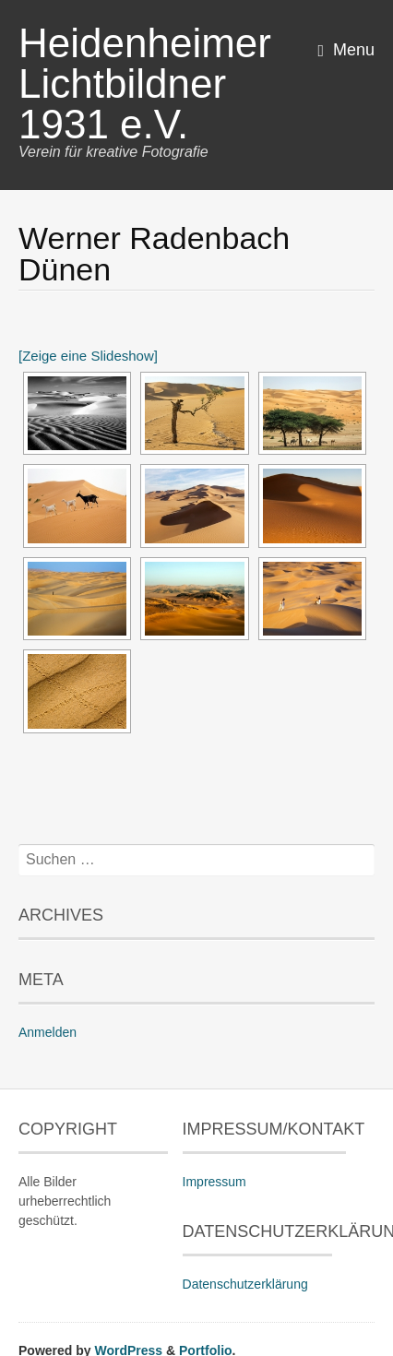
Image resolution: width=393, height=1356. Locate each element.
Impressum (214, 1181)
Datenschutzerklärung (245, 1284)
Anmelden (47, 1032)
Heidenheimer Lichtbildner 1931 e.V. (144, 83)
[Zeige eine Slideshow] (88, 355)
